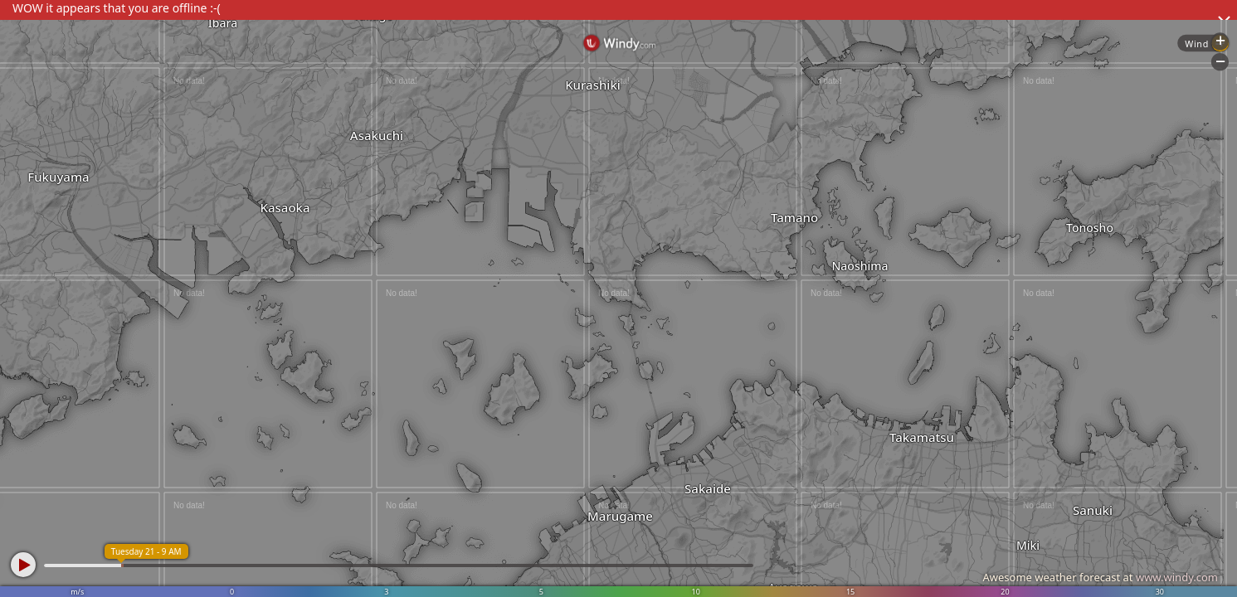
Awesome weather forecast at (1100, 577)
